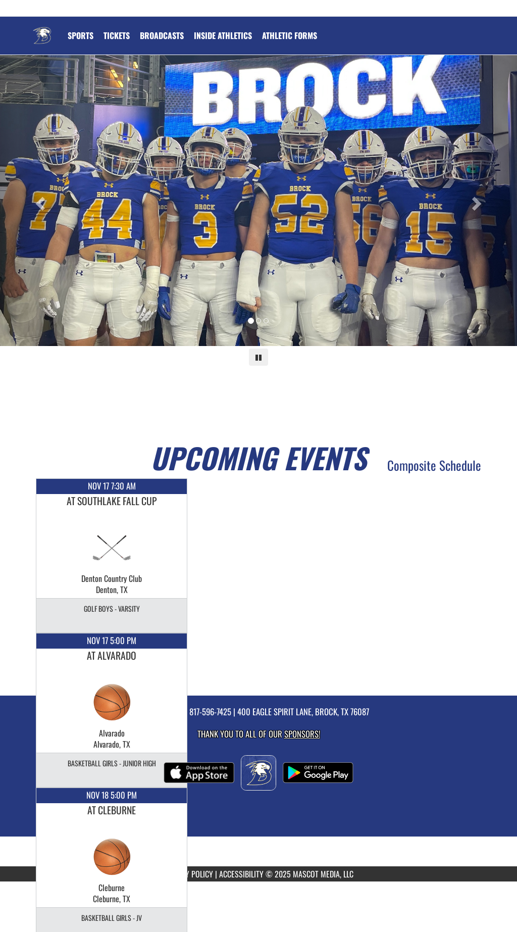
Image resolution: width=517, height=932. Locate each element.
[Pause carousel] (258, 357)
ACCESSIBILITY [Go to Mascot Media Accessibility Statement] (241, 874)
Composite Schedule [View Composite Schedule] (434, 465)
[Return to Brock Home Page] (42, 29)
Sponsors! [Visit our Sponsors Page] (302, 733)
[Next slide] (478, 200)
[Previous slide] (39, 200)
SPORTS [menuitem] (80, 35)
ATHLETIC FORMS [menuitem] (289, 35)
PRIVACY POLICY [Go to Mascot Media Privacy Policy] (188, 874)
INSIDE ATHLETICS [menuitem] (223, 35)
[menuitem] (116, 35)
